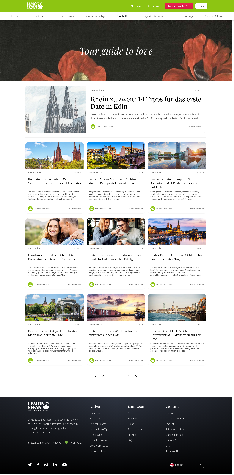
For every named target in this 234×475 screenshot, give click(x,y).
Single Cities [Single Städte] (96, 436)
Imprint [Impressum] (170, 425)
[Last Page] (136, 377)
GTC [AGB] (168, 446)
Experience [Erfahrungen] (134, 419)
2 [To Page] (115, 377)
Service (132, 436)
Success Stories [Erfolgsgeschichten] (136, 430)
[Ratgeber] (16, 16)
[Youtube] (64, 465)
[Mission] (154, 6)
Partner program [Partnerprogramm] (175, 419)
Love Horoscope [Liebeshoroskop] (99, 446)
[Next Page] (128, 377)
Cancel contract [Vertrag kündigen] (175, 436)
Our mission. (154, 6)
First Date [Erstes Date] (95, 419)
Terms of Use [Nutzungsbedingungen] (173, 452)
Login (201, 6)
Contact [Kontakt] (170, 414)
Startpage (136, 6)
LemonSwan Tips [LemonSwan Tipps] (99, 430)
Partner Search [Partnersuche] (98, 425)
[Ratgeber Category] (39, 16)
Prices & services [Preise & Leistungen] (175, 430)
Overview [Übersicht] (95, 414)
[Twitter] (30, 465)
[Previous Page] (103, 377)
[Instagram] (46, 466)
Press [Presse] (131, 425)
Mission (132, 414)
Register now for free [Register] (179, 6)
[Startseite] (34, 6)
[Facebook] (38, 466)
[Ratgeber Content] (115, 110)
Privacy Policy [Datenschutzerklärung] (173, 441)
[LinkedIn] (55, 466)
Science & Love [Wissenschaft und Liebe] (98, 452)
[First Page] (95, 377)
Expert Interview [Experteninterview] (99, 441)
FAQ (130, 441)
